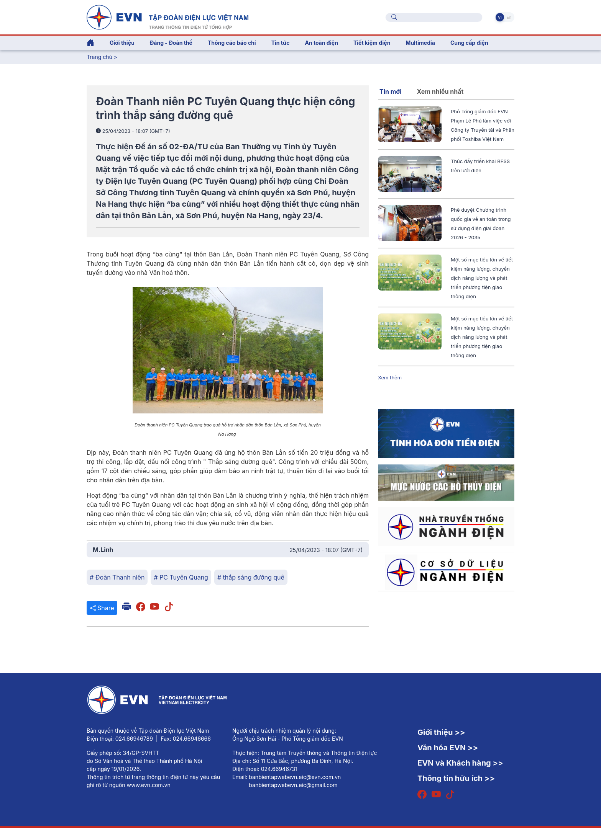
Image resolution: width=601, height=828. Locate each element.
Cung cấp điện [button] (469, 42)
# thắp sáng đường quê (250, 577)
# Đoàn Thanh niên (117, 577)
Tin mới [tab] (390, 91)
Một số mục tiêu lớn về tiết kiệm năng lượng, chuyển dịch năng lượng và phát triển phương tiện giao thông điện (482, 277)
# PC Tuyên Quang (181, 577)
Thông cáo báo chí (232, 42)
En (508, 17)
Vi (500, 17)
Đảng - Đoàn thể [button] (171, 42)
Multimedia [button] (420, 42)
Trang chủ (99, 57)
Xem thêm (390, 377)
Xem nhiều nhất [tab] (440, 91)
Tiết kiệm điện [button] (371, 42)
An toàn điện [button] (321, 42)
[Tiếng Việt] (167, 16)
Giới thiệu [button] (122, 42)
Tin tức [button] (280, 42)
